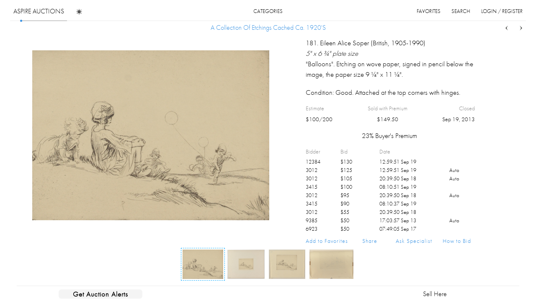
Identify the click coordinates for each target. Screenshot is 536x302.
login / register (502, 11)
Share (369, 241)
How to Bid (457, 241)
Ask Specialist (414, 241)
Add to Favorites (327, 241)
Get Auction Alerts (100, 294)
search (460, 11)
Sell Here (435, 293)
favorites (429, 11)
